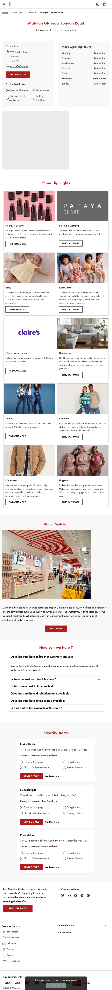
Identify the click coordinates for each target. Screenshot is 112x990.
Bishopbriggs (28, 790)
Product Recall (13, 961)
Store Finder (17, 12)
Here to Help (13, 937)
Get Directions (18, 74)
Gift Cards (11, 943)
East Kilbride (27, 744)
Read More (56, 628)
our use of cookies (70, 980)
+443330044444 (19, 66)
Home (5, 12)
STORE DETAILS (31, 776)
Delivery (10, 949)
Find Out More (17, 244)
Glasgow (32, 12)
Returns (10, 955)
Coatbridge (27, 835)
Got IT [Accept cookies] (56, 985)
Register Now (18, 908)
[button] (56, 656)
